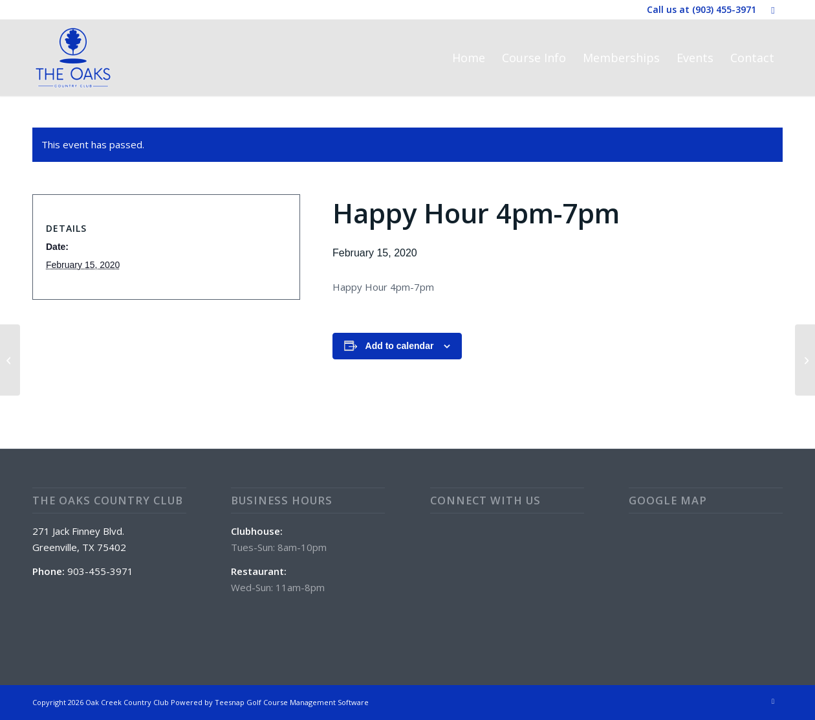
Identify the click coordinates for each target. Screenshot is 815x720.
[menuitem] (469, 57)
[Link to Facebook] (773, 9)
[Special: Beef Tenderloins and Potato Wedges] (10, 360)
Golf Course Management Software (307, 702)
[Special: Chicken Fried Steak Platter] (805, 360)
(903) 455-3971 (724, 9)
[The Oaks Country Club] (73, 57)
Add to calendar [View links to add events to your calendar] (399, 346)
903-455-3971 (100, 571)
